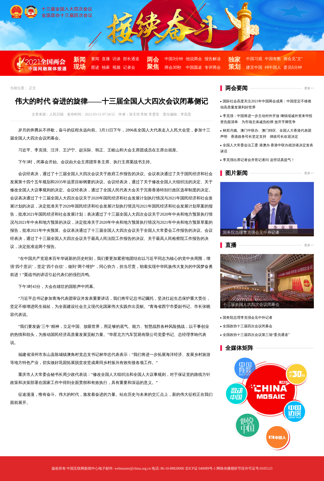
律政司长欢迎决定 (284, 137)
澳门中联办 (249, 130)
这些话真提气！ (282, 160)
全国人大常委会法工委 (240, 145)
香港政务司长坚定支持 (248, 137)
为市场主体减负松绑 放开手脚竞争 (268, 122)
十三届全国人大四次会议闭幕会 (251, 304)
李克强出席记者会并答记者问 (246, 160)
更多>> (309, 88)
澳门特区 (269, 130)
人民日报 (56, 114)
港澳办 (264, 145)
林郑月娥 (230, 130)
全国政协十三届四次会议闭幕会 (247, 326)
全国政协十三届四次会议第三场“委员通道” (256, 335)
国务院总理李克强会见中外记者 (251, 232)
